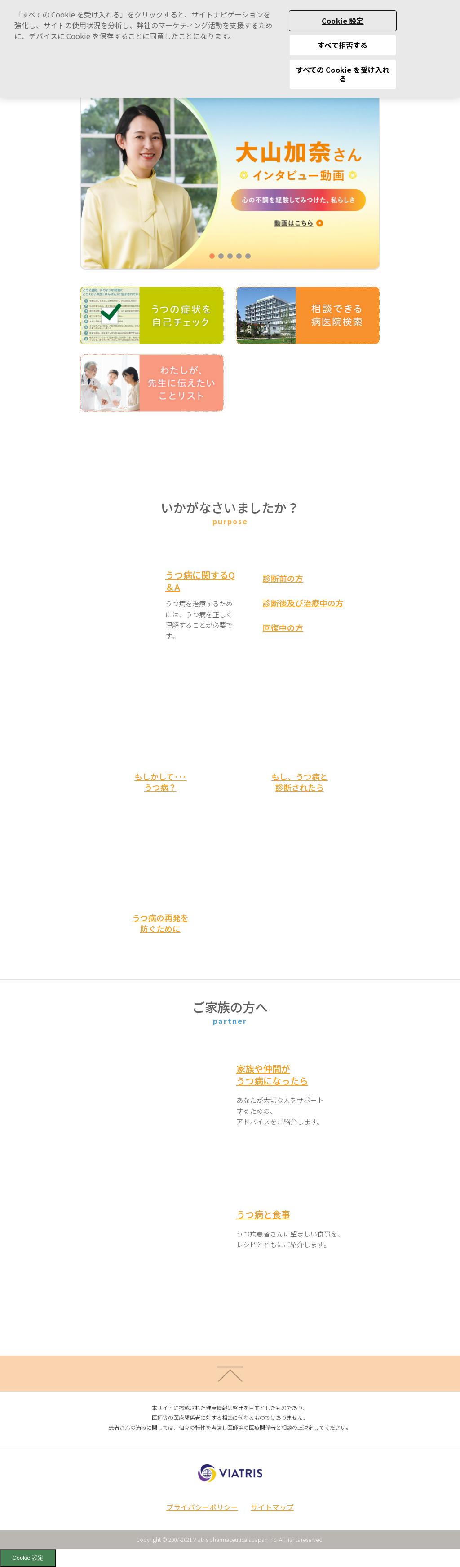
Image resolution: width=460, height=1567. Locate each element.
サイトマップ (272, 1507)
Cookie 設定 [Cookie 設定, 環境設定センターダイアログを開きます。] (342, 11)
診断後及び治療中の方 (303, 603)
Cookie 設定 (28, 1557)
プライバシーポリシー (202, 1507)
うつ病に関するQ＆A (200, 580)
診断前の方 (283, 578)
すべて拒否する (342, 35)
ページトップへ (230, 1374)
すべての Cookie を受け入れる (343, 64)
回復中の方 (283, 627)
